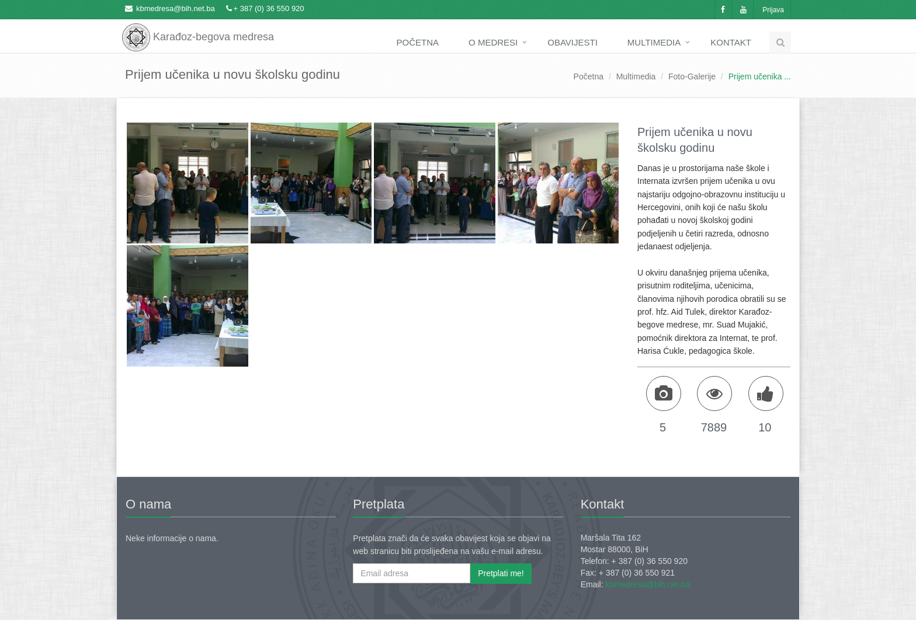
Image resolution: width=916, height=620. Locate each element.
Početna (418, 42)
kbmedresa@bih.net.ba (175, 8)
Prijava (773, 10)
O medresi (493, 42)
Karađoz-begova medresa (198, 29)
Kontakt (730, 42)
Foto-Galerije (692, 76)
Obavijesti (572, 42)
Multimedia (654, 42)
